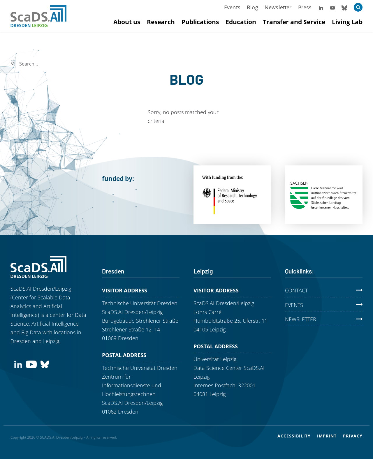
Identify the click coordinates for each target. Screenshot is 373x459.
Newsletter (278, 7)
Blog (252, 7)
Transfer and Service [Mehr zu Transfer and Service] (294, 22)
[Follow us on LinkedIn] (320, 7)
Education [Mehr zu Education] (241, 22)
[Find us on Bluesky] (45, 363)
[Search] (57, 64)
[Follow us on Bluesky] (344, 7)
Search (109, 64)
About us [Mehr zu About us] (126, 22)
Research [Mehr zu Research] (161, 22)
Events (232, 7)
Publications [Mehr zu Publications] (200, 22)
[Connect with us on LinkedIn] (18, 363)
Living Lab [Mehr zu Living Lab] (347, 22)
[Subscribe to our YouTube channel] (31, 363)
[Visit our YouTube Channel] (332, 7)
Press (305, 7)
